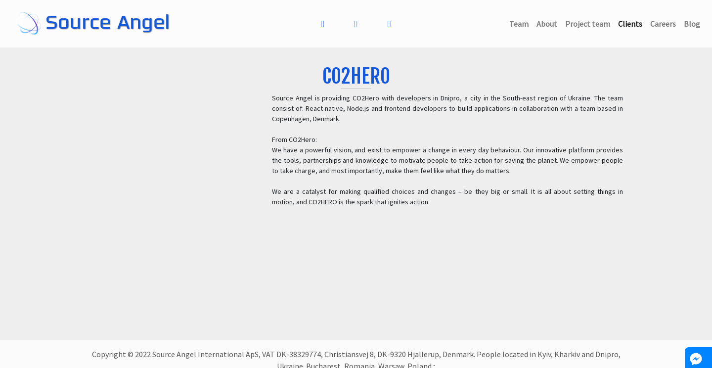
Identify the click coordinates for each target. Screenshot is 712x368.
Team (521, 23)
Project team (589, 23)
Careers (665, 23)
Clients (632, 23)
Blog (694, 23)
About (548, 23)
